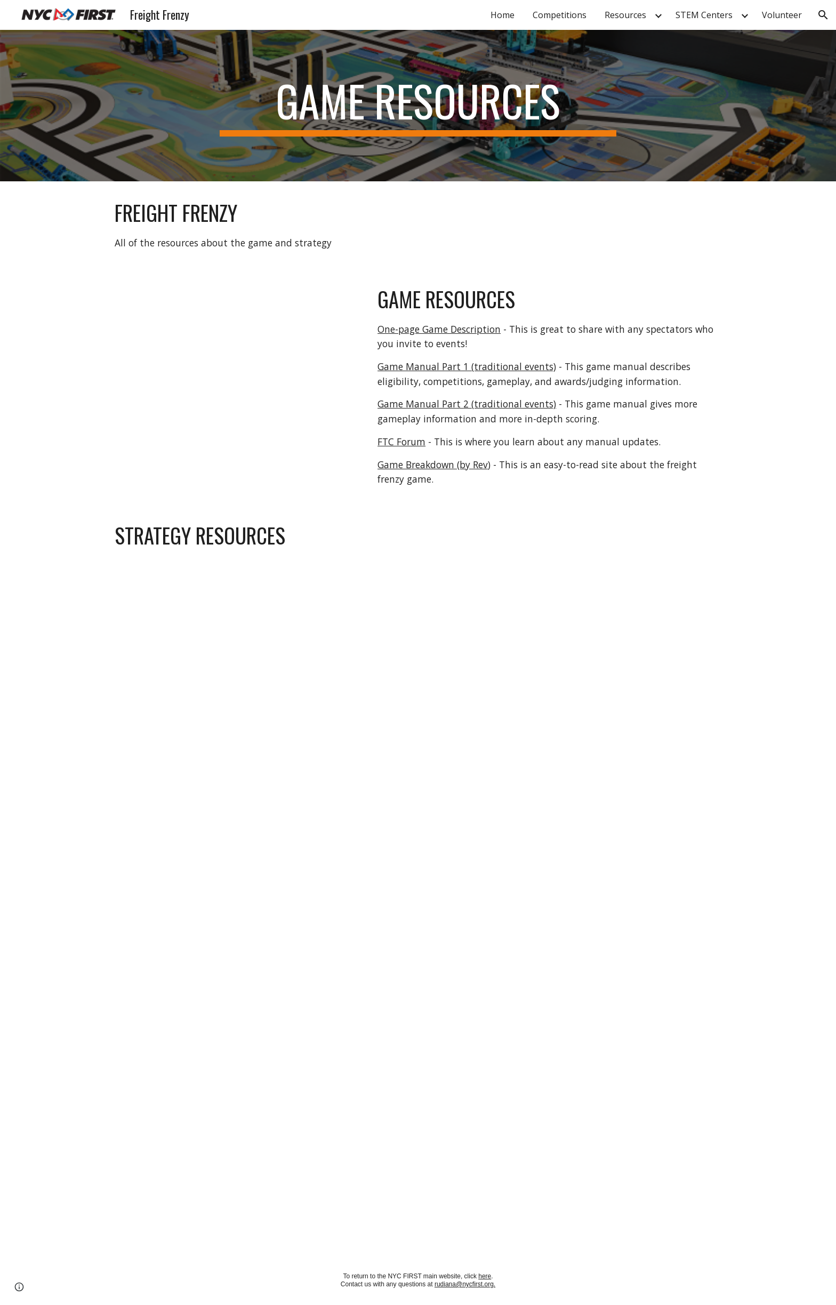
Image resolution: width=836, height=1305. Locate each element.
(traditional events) (513, 403)
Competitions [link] (559, 15)
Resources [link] (625, 15)
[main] (418, 105)
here (484, 1276)
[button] (823, 15)
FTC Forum (401, 441)
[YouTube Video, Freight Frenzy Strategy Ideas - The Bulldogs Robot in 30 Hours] (260, 682)
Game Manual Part (420, 403)
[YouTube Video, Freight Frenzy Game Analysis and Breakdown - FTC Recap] (260, 911)
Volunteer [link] (782, 15)
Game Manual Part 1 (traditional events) (466, 366)
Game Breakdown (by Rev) (434, 464)
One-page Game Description (439, 329)
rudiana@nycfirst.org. (465, 1284)
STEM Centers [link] (704, 15)
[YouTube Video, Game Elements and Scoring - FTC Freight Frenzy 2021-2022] (260, 1140)
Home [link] (503, 15)
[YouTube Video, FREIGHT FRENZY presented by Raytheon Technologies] (234, 365)
